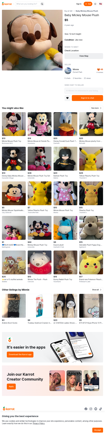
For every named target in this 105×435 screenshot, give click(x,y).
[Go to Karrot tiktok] (100, 408)
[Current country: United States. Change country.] (100, 3)
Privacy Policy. (39, 423)
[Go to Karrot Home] (9, 409)
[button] (96, 108)
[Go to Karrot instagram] (90, 408)
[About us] (95, 4)
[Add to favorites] (67, 98)
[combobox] (27, 4)
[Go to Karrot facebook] (86, 408)
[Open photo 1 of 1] (32, 40)
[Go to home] (7, 4)
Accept (97, 430)
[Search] (42, 4)
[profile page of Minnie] (68, 70)
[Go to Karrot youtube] (95, 408)
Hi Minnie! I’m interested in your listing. (84, 91)
